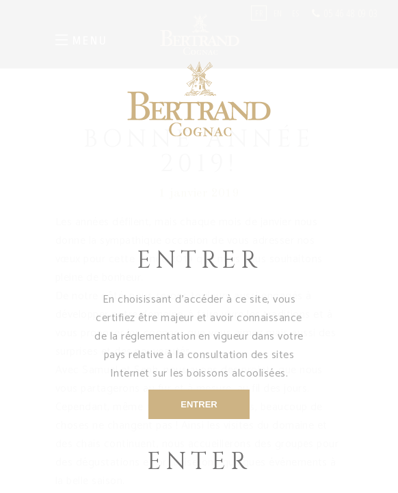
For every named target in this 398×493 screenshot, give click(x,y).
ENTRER (199, 404)
